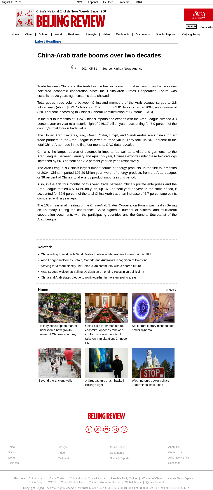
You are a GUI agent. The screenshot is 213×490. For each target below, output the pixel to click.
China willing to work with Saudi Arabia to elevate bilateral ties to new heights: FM (96, 254)
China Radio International (104, 482)
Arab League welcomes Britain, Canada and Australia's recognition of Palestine (94, 260)
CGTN (52, 482)
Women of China (152, 478)
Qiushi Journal (155, 482)
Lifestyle (91, 34)
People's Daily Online (124, 478)
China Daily (36, 482)
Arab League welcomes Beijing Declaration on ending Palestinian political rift (92, 271)
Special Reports (166, 34)
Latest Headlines (48, 41)
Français (124, 2)
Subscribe (207, 27)
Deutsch (108, 2)
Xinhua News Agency (181, 478)
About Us (174, 446)
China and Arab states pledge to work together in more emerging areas (88, 277)
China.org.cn (36, 478)
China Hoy (76, 478)
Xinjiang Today (191, 34)
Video (106, 34)
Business (74, 34)
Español (93, 2)
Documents (143, 34)
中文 (80, 2)
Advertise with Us (178, 457)
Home (15, 34)
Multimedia (122, 34)
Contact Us (175, 452)
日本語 (138, 2)
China (28, 34)
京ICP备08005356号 (141, 488)
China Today (57, 478)
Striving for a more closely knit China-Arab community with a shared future (91, 266)
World (58, 34)
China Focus (117, 447)
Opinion (43, 34)
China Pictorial (97, 478)
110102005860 (178, 488)
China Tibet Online (72, 482)
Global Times (133, 482)
